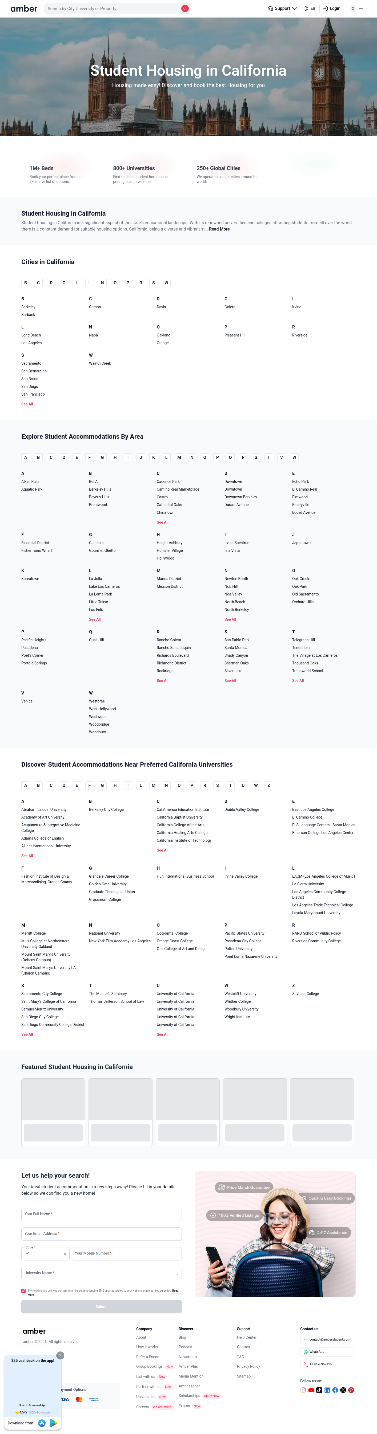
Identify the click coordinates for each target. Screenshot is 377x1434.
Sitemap (244, 1376)
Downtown (233, 481)
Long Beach (31, 335)
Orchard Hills (303, 602)
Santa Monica (235, 648)
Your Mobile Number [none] (93, 1253)
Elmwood (300, 497)
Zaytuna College (305, 994)
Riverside (299, 335)
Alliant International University (46, 846)
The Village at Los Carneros (315, 655)
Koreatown (30, 579)
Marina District (169, 579)
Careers (142, 1407)
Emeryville (300, 505)
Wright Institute (237, 1017)
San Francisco (33, 394)
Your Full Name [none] (38, 1214)
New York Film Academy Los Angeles (120, 941)
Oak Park (299, 586)
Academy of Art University (42, 817)
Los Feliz (96, 609)
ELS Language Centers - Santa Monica (323, 825)
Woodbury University (241, 1009)
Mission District (170, 586)
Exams (184, 1406)
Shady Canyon (236, 655)
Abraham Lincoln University (44, 809)
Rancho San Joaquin (174, 648)
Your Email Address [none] (42, 1233)
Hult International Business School (185, 876)
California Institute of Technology (184, 840)
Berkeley (28, 307)
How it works (147, 1347)
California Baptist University (180, 817)
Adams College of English (42, 838)
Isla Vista (232, 550)
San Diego (29, 386)
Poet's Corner (32, 655)
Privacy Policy (248, 1366)
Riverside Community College (316, 941)
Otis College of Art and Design (182, 949)
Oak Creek (300, 579)
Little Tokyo (98, 602)
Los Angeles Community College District (319, 894)
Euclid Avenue (303, 512)
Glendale (96, 543)
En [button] (309, 8)
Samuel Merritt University (42, 1009)
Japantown (301, 543)
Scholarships (189, 1396)
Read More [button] (219, 229)
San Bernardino (34, 371)
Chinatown (165, 512)
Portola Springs (34, 663)
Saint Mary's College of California (48, 1001)
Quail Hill (96, 640)
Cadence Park (168, 481)
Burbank (28, 315)
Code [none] (30, 1247)
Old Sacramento (305, 594)
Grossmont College (105, 899)
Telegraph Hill (303, 640)
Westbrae (97, 701)
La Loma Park (100, 594)
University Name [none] (39, 1273)
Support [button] (282, 8)
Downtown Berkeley (240, 497)
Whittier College (237, 1001)
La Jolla (95, 579)
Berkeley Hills (100, 489)
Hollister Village (170, 550)
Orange (163, 343)
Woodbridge (99, 724)
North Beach (234, 602)
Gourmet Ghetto (102, 550)
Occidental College (172, 933)
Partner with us (148, 1386)
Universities (145, 1397)
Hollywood (165, 558)
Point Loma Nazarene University (251, 956)
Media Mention (191, 1376)
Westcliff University (240, 994)
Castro (162, 497)
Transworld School (307, 671)
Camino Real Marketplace (178, 489)
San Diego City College (40, 1017)
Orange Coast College (175, 941)
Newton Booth (236, 579)
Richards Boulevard (173, 655)
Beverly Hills (99, 497)
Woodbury (97, 732)
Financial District (35, 543)
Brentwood (98, 505)
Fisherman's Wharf (36, 550)
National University (104, 933)
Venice (27, 701)
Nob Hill (231, 586)
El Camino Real (304, 489)
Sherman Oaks (236, 663)
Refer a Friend (147, 1357)
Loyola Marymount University (316, 913)
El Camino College (307, 817)
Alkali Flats (30, 481)
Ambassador (189, 1386)
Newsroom (188, 1357)
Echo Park (300, 481)
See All (27, 404)
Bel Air (94, 481)
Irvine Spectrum (237, 543)
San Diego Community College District (52, 1024)
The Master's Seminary (108, 994)
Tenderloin (301, 648)
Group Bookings (149, 1366)
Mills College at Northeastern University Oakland (45, 944)
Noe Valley (233, 594)
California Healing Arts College (182, 833)
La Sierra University (308, 884)
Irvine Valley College (241, 876)
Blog (182, 1337)
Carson (95, 307)
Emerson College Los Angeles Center (323, 833)
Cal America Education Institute (183, 809)
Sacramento (31, 363)
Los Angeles (31, 343)
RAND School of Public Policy (316, 933)
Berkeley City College (106, 809)
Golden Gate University (108, 884)
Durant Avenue (236, 505)
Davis (161, 307)
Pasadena (29, 648)
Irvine (296, 307)
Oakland (163, 335)
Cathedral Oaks (169, 505)
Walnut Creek (100, 363)
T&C (240, 1357)
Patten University (238, 949)
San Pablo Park (237, 640)
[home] (24, 8)
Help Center (246, 1337)
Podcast (185, 1347)
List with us (145, 1376)
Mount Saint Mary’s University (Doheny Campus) (45, 957)
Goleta (229, 307)
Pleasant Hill (234, 335)
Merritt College (33, 933)
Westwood (98, 716)
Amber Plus (188, 1366)
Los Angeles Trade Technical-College (322, 905)
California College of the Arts (180, 825)
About (141, 1337)
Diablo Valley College (241, 809)
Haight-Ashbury (169, 543)
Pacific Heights (33, 640)
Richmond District (171, 663)
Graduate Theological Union (112, 892)
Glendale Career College (109, 876)
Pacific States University (244, 933)
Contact (243, 1347)
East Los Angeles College (313, 809)
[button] (60, 1355)
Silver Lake (233, 671)
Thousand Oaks (305, 663)
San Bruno (29, 379)
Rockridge (165, 671)
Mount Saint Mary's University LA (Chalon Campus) (48, 970)
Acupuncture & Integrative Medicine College (50, 828)
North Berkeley (236, 609)
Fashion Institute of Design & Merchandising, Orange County (46, 879)
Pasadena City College (243, 941)
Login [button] (331, 8)
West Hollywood (102, 709)
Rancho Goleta (169, 640)
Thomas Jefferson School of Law (116, 1001)
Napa (93, 335)
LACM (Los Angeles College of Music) (323, 876)
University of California (175, 994)
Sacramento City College (41, 994)
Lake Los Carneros (104, 586)
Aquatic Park (31, 489)
